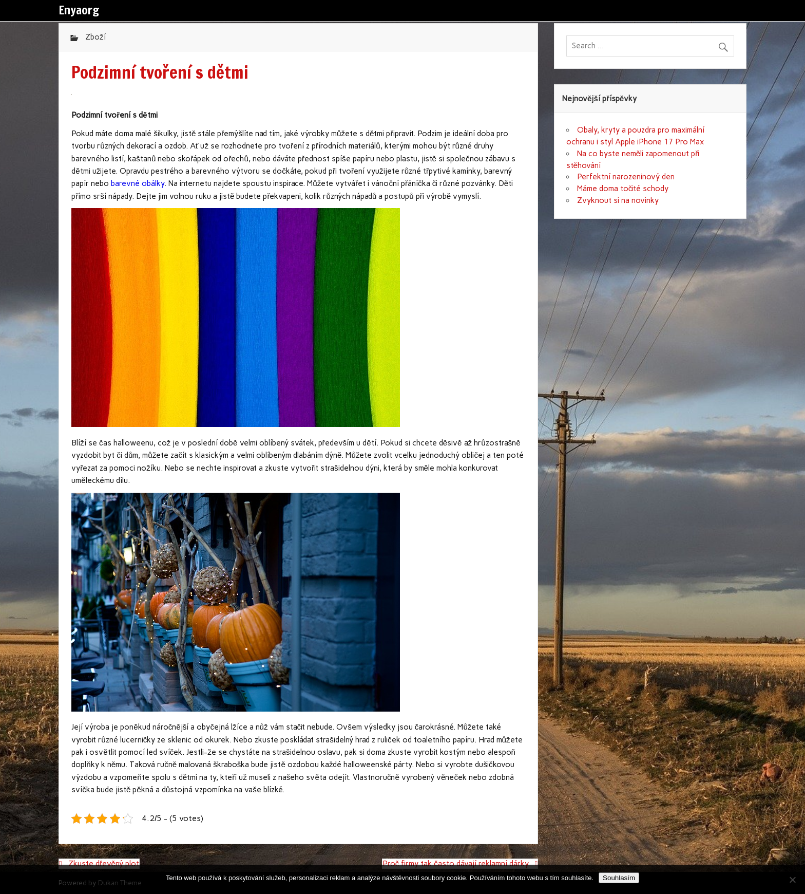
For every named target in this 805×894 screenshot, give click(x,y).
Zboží (95, 37)
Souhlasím (619, 878)
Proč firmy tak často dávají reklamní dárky (455, 863)
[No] (792, 879)
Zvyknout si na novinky (618, 200)
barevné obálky (137, 183)
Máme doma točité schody (623, 188)
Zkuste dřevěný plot (104, 863)
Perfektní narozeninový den (626, 176)
